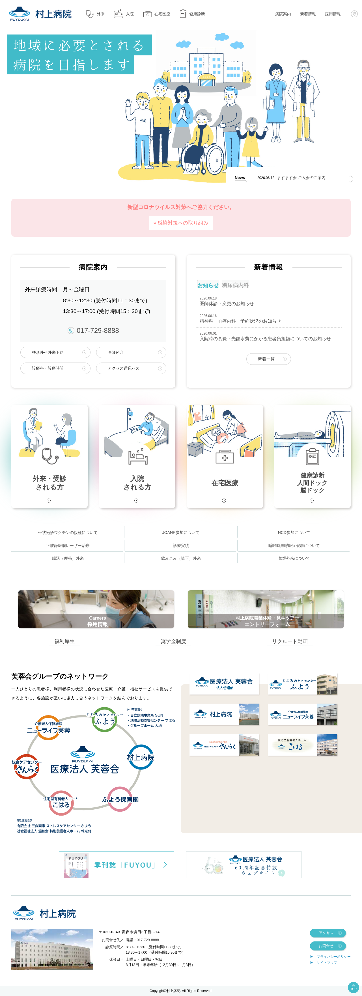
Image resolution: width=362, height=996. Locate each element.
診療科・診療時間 (48, 368)
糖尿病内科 (235, 285)
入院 (124, 13)
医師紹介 (116, 352)
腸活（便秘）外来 (68, 558)
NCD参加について (294, 532)
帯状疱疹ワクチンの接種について (68, 532)
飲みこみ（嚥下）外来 (181, 558)
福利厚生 (64, 641)
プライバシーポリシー (334, 956)
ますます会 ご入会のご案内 (301, 178)
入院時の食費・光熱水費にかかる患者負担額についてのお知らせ (265, 338)
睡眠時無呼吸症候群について (294, 545)
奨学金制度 (173, 641)
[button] (350, 181)
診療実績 (181, 545)
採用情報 (333, 14)
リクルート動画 (290, 641)
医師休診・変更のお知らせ (227, 303)
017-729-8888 (93, 330)
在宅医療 (156, 13)
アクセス (326, 933)
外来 (95, 13)
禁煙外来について (294, 558)
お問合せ (326, 946)
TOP (353, 989)
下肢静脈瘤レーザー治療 (68, 545)
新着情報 (308, 14)
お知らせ (208, 285)
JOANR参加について (180, 532)
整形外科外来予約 (48, 352)
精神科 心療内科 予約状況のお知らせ (240, 321)
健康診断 (192, 13)
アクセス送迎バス (123, 368)
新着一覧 (266, 359)
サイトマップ (327, 962)
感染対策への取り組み (183, 223)
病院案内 (283, 14)
